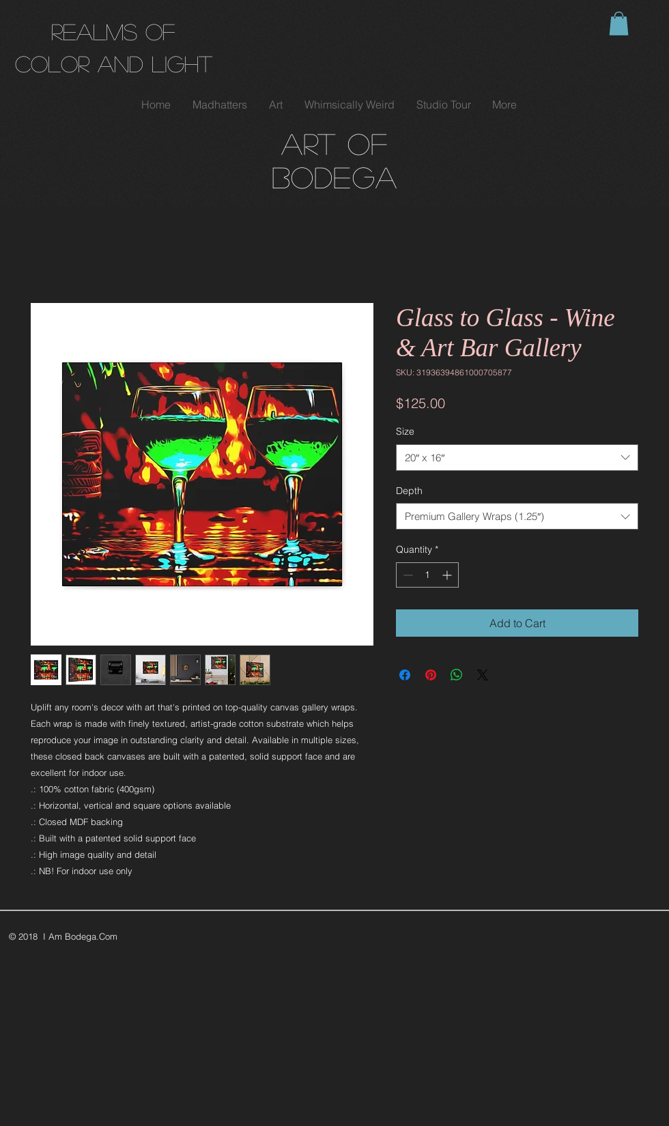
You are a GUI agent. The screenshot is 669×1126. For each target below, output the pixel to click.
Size (405, 431)
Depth (409, 491)
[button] (619, 23)
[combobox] (517, 457)
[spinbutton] (427, 575)
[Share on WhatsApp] (457, 675)
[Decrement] (406, 575)
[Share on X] (482, 675)
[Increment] (448, 575)
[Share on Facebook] (405, 675)
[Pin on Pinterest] (431, 675)
